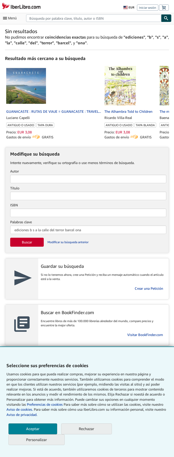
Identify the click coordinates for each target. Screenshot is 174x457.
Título (14, 188)
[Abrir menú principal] (11, 18)
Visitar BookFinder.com (145, 335)
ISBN (14, 205)
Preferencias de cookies (45, 404)
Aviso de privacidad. (21, 414)
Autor (14, 171)
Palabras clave (21, 222)
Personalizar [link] (36, 439)
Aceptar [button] (33, 428)
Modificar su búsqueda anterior (67, 242)
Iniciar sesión (147, 7)
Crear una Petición (149, 288)
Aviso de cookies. (19, 409)
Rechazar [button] (86, 428)
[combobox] (93, 18)
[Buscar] (166, 18)
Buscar (27, 242)
